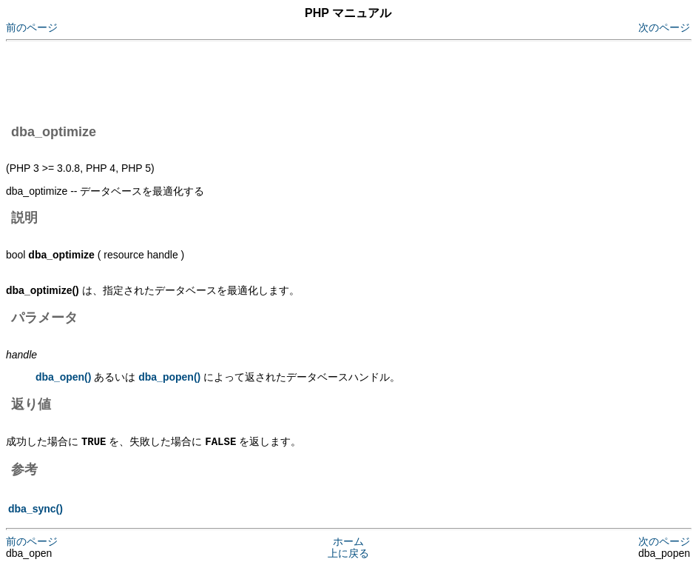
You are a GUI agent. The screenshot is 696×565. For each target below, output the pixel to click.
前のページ (32, 27)
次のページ (664, 27)
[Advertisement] (275, 80)
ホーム (348, 540)
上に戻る (348, 552)
